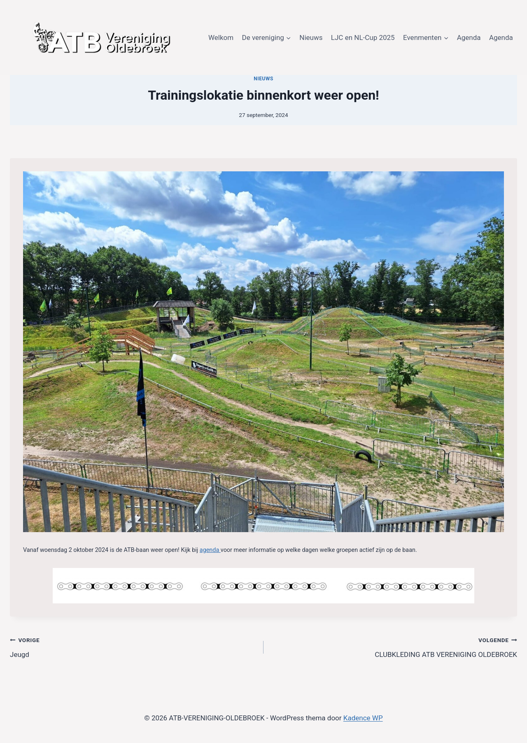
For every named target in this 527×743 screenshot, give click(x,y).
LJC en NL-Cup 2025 (363, 37)
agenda (210, 550)
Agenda (469, 37)
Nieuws (310, 37)
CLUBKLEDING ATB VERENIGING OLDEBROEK (393, 646)
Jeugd (133, 646)
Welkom (220, 37)
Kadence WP (363, 718)
